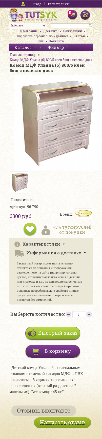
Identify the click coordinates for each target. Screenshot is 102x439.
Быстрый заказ (57, 332)
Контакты (56, 41)
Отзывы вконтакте (43, 410)
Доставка (50, 31)
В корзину (58, 351)
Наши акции (72, 31)
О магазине (28, 31)
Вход (37, 4)
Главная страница (23, 55)
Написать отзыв (62, 422)
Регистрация (58, 4)
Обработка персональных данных (42, 36)
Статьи (79, 36)
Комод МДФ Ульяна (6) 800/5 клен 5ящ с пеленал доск (51, 60)
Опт (41, 41)
